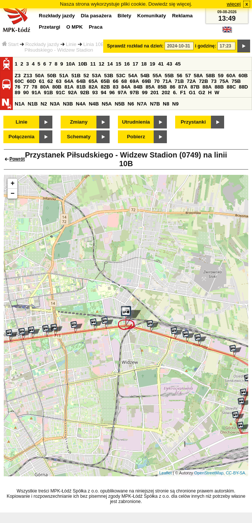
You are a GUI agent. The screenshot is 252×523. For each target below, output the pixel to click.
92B (84, 92)
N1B (32, 104)
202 (166, 92)
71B (179, 81)
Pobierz (136, 136)
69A (134, 81)
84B (137, 87)
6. (175, 92)
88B (219, 87)
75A (224, 81)
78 (34, 87)
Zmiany (79, 122)
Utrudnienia (136, 122)
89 (17, 92)
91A (36, 92)
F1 (183, 92)
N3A (55, 104)
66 (116, 81)
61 (41, 81)
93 (95, 92)
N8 (166, 104)
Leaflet (165, 473)
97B (134, 92)
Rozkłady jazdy (42, 44)
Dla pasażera (96, 15)
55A (157, 75)
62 (50, 81)
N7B (155, 104)
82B (105, 87)
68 (124, 81)
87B (194, 87)
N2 (44, 104)
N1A (20, 104)
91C (60, 92)
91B (48, 92)
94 (103, 92)
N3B (68, 104)
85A (149, 87)
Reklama (182, 15)
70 (157, 81)
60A (230, 75)
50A (39, 75)
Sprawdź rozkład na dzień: (135, 46)
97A (122, 92)
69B (146, 81)
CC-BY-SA (235, 473)
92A (72, 92)
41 (161, 64)
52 (86, 75)
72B (203, 81)
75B (236, 81)
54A (132, 75)
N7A (142, 104)
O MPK (74, 27)
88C (231, 87)
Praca (95, 27)
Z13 (27, 75)
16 (127, 64)
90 (26, 92)
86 (173, 87)
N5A (107, 104)
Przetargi (49, 27)
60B (242, 75)
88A (207, 87)
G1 (192, 92)
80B (56, 87)
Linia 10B (93, 44)
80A (44, 87)
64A (68, 81)
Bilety (124, 15)
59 (221, 75)
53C (120, 75)
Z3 (18, 75)
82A (93, 87)
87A (182, 87)
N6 (131, 104)
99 (145, 92)
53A (96, 75)
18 (144, 64)
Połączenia (22, 136)
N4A (81, 104)
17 (135, 64)
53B (108, 75)
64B (81, 81)
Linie (71, 44)
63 (58, 81)
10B (82, 64)
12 (101, 64)
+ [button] (13, 183)
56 (179, 75)
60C (19, 81)
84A (125, 87)
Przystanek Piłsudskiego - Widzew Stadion (80, 47)
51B (75, 75)
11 (93, 64)
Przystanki (193, 122)
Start (10, 44)
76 (17, 87)
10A (70, 64)
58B (210, 75)
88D (243, 87)
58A (198, 75)
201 (154, 92)
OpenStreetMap (209, 473)
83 (116, 87)
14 (110, 64)
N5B (120, 104)
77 (26, 87)
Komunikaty (151, 15)
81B (81, 87)
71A (166, 81)
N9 (175, 104)
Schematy (79, 136)
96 (112, 92)
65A (93, 81)
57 (188, 75)
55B (169, 75)
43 (169, 64)
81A (68, 87)
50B (51, 75)
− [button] (13, 193)
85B (162, 87)
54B (145, 75)
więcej (234, 4)
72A (191, 81)
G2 (202, 92)
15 (118, 64)
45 (178, 64)
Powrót (17, 159)
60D (31, 81)
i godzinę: (205, 46)
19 (152, 64)
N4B (94, 104)
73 (214, 81)
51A (63, 75)
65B (105, 81)
